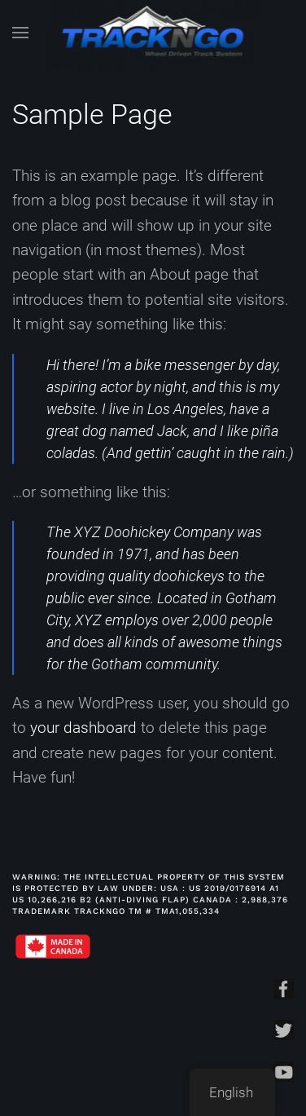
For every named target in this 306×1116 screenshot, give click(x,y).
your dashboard (83, 727)
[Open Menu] (20, 32)
